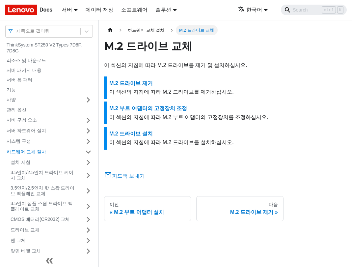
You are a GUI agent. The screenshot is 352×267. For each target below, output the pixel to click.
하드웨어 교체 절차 (26, 151)
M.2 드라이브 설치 (131, 133)
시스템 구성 (19, 141)
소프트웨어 (134, 10)
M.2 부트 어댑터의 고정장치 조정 (148, 108)
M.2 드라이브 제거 (131, 83)
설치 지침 (20, 162)
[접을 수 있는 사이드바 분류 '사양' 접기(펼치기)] (88, 100)
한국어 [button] (250, 10)
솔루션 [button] (163, 10)
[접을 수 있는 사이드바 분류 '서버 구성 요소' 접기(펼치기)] (88, 120)
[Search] (314, 10)
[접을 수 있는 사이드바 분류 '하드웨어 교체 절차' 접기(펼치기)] (88, 152)
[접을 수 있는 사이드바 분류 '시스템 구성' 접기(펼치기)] (88, 141)
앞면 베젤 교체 (26, 250)
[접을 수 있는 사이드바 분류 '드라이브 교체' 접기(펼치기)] (88, 230)
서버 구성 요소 (22, 120)
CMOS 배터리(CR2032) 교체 (40, 219)
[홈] (110, 30)
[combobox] (16, 31)
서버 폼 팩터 (19, 79)
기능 (11, 89)
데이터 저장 (99, 10)
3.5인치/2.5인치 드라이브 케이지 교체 (42, 175)
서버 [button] (67, 10)
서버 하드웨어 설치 (26, 130)
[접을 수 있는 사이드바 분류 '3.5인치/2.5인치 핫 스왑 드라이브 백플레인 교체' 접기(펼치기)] (88, 191)
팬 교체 (18, 240)
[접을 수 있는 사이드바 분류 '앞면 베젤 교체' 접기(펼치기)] (88, 251)
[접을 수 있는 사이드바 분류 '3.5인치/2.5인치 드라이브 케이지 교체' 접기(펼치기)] (88, 175)
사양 (11, 99)
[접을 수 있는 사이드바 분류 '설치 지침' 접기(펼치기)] (88, 162)
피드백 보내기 (124, 176)
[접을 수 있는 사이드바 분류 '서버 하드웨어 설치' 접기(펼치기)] (88, 131)
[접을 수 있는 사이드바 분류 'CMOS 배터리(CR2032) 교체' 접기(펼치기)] (88, 219)
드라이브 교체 (25, 229)
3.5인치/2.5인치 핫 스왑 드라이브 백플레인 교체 (42, 190)
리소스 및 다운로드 (26, 60)
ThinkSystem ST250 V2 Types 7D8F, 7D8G (44, 47)
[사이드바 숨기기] (49, 260)
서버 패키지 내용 (24, 70)
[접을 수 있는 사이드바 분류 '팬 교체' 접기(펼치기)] (88, 240)
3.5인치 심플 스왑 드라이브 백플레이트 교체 (42, 206)
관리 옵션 (16, 109)
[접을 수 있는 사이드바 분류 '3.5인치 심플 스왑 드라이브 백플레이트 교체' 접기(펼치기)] (88, 206)
